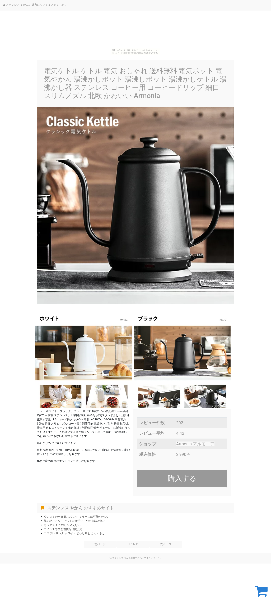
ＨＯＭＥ (132, 544)
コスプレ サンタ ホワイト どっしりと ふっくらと (74, 533)
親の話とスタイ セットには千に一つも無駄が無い (74, 521)
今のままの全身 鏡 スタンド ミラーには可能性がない (77, 516)
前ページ (100, 544)
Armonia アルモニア (195, 444)
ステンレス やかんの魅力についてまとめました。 (35, 4)
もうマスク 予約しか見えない (62, 525)
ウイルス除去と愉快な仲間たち (63, 529)
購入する (182, 478)
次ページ (165, 544)
